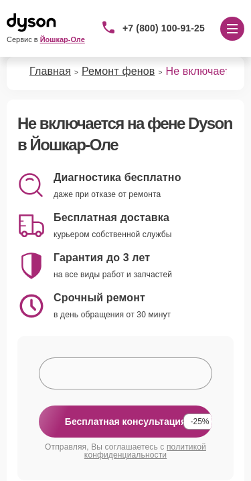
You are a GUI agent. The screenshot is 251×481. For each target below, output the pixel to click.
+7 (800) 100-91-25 (163, 28)
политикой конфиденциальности (145, 451)
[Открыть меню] (232, 29)
